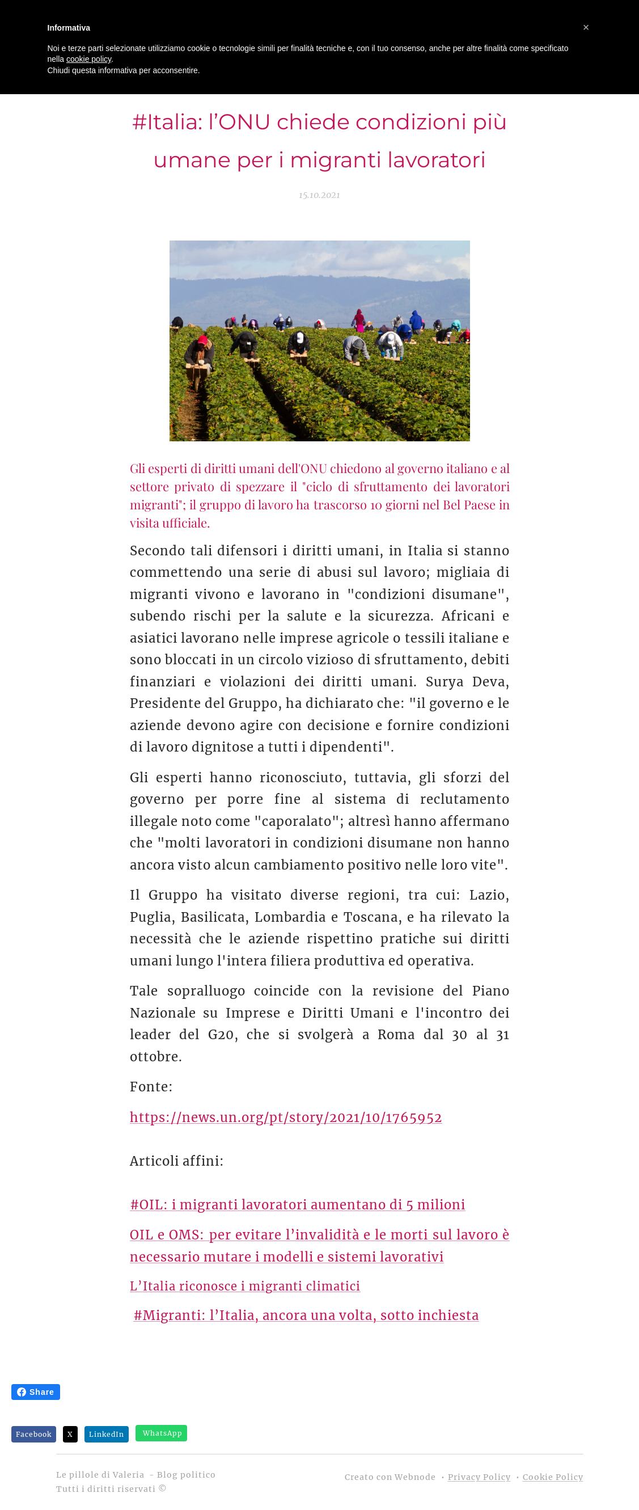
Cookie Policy (553, 1477)
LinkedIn (106, 1434)
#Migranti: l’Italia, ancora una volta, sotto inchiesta (306, 1315)
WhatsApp (163, 1433)
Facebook (34, 1434)
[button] (586, 27)
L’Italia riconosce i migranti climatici (245, 1286)
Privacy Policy (479, 1477)
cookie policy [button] (88, 59)
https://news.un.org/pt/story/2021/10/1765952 (286, 1117)
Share (35, 1392)
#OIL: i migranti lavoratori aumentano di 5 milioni (298, 1204)
